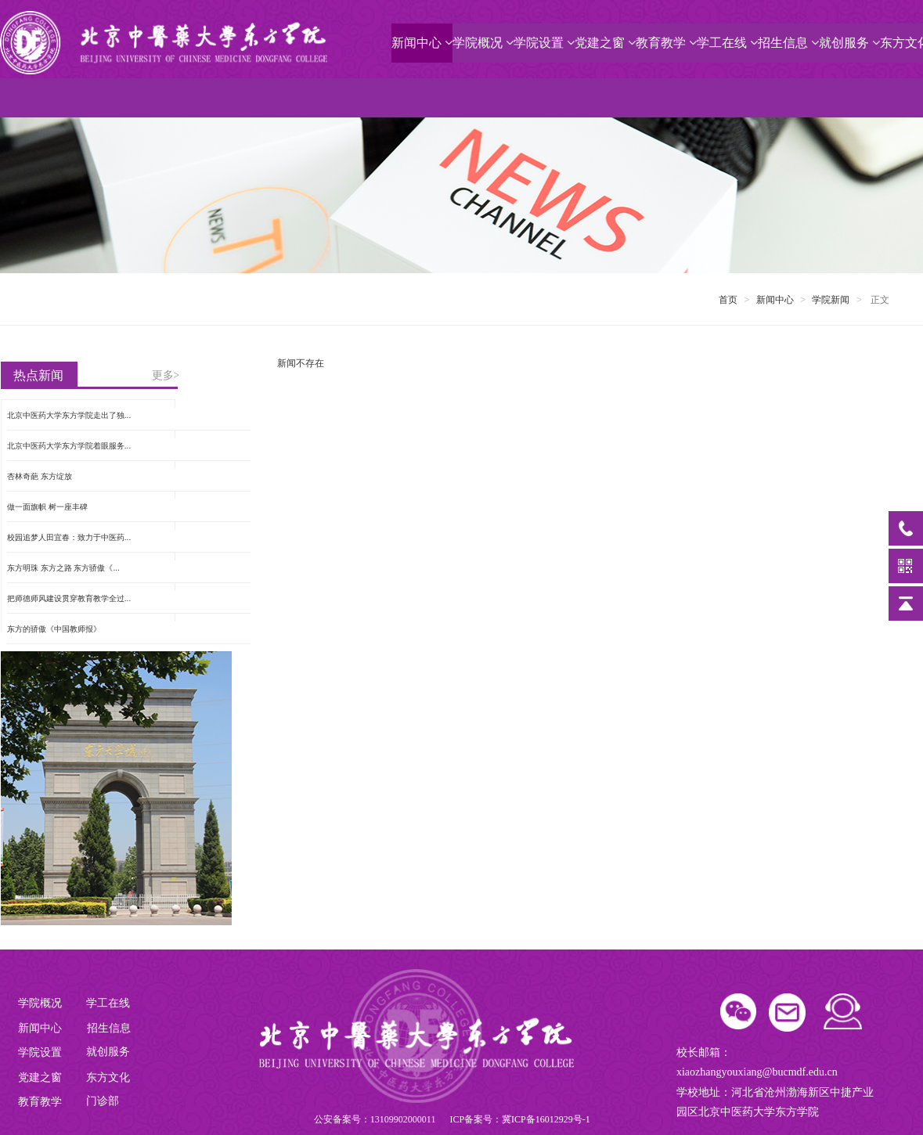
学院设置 (544, 42)
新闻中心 (421, 42)
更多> (166, 375)
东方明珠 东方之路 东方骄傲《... (63, 568)
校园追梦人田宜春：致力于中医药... (69, 537)
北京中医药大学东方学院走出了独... (69, 415)
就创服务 (849, 42)
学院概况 (483, 42)
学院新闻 (830, 299)
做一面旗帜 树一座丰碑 (47, 507)
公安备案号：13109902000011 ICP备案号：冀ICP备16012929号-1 (452, 1119)
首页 (728, 299)
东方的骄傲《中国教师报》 (54, 629)
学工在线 (727, 42)
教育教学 (666, 42)
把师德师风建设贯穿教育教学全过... (69, 598)
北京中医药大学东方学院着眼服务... (69, 445)
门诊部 (102, 1101)
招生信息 (788, 42)
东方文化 (108, 1077)
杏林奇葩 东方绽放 (39, 476)
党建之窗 (605, 42)
